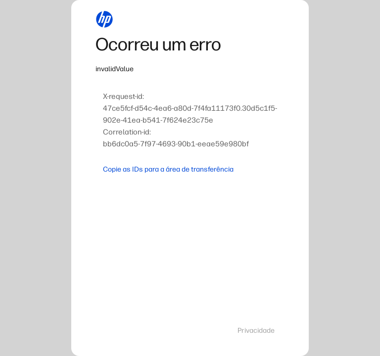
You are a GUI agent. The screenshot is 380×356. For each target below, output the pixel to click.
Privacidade (256, 330)
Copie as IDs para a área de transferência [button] (168, 169)
